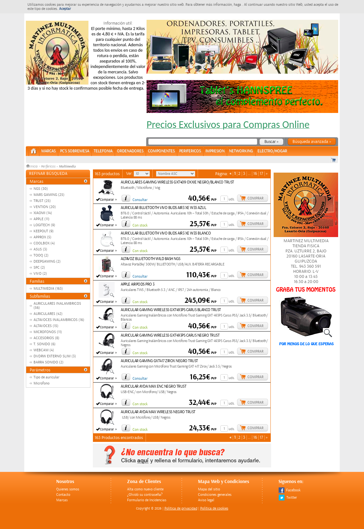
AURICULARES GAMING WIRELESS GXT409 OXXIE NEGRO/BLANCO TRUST (177, 182)
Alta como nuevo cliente (145, 489)
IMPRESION (214, 151)
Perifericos (48, 166)
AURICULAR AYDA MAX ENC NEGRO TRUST (153, 386)
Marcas (48, 151)
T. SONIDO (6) (45, 344)
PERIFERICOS (190, 151)
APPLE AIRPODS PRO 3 (138, 284)
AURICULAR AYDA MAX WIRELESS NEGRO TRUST (158, 412)
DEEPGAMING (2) (47, 261)
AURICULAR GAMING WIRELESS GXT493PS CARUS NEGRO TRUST (170, 335)
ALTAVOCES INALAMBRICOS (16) (59, 320)
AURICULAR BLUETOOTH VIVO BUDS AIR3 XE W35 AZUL (163, 207)
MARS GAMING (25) (49, 195)
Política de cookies (214, 508)
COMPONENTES (161, 151)
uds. (232, 199)
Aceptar (65, 9)
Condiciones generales (214, 495)
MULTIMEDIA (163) (48, 289)
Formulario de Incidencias (146, 500)
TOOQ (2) (41, 255)
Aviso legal (206, 500)
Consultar (140, 200)
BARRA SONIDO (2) (49, 362)
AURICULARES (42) (48, 314)
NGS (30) (41, 189)
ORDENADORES (130, 151)
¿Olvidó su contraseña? (145, 495)
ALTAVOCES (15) (46, 326)
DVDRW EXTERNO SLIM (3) (55, 356)
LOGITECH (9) (44, 225)
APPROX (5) (42, 237)
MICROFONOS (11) (48, 332)
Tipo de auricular (46, 377)
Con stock (140, 225)
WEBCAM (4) (44, 350)
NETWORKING (241, 151)
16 (255, 173)
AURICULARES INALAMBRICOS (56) (57, 306)
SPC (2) (39, 267)
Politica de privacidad (180, 508)
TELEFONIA (103, 151)
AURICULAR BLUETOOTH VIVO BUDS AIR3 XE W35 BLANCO (166, 233)
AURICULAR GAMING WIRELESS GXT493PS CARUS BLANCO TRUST (171, 310)
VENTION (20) (45, 207)
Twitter (287, 497)
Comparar (107, 200)
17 (261, 173)
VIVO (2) (40, 274)
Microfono (41, 383)
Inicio (32, 166)
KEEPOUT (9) (44, 231)
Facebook (289, 490)
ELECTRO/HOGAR (272, 151)
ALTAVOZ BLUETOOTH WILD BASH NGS (150, 259)
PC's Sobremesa (74, 151)
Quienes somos (67, 489)
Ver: (130, 173)
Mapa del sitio (209, 489)
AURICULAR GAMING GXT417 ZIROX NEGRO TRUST (159, 361)
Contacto (63, 495)
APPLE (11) (41, 219)
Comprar (255, 198)
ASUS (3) (40, 249)
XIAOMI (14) (43, 213)
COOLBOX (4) (44, 243)
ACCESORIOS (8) (46, 338)
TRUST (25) (42, 201)
